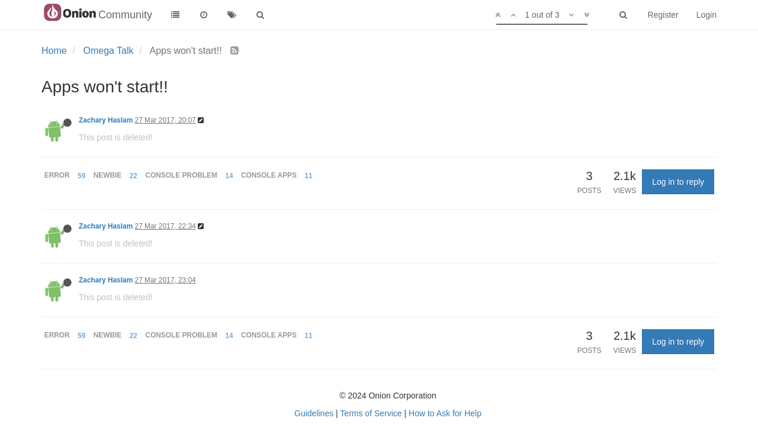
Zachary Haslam (106, 120)
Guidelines (313, 413)
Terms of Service (371, 413)
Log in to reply (678, 182)
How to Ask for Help (445, 413)
